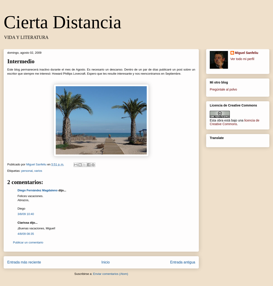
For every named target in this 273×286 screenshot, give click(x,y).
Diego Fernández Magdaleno (38, 190)
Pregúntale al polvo (223, 89)
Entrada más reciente (24, 262)
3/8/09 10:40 (26, 214)
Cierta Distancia (62, 22)
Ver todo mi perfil (242, 59)
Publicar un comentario (28, 242)
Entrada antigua (182, 262)
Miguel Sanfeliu (246, 53)
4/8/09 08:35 (26, 233)
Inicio (105, 262)
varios (38, 170)
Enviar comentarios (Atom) (110, 274)
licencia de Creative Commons (234, 122)
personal (27, 170)
